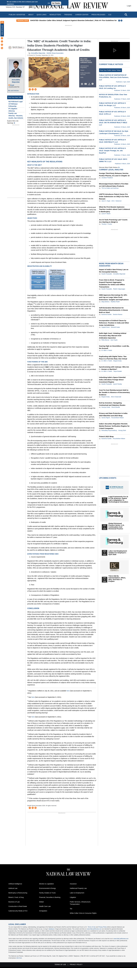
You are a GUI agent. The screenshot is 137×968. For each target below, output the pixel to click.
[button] (114, 50)
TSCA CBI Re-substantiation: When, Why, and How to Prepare (117, 578)
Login (129, 6)
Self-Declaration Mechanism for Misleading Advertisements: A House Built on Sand (113, 310)
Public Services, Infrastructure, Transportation (80, 903)
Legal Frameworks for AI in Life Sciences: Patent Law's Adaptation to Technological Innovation (118, 499)
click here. (19, 958)
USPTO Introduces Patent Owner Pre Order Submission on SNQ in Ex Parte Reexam (114, 196)
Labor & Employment (77, 893)
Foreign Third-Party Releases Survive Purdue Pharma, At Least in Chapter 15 (114, 174)
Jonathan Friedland (107, 178)
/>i (92, 84)
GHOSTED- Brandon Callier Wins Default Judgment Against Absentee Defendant (77, 20)
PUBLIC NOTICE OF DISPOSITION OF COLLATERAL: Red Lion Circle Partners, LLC (114, 77)
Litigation (73, 897)
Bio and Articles (13, 90)
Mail (86, 84)
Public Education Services (85, 73)
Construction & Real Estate (17, 906)
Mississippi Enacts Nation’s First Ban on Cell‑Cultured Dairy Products (113, 185)
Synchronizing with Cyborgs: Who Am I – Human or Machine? (114, 368)
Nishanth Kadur (115, 327)
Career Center (81, 14)
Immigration (43, 911)
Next (121, 20)
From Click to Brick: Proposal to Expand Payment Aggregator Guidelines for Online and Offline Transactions (112, 283)
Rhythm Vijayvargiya (119, 289)
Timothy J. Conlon (106, 224)
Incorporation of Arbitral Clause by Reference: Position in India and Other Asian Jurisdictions (114, 323)
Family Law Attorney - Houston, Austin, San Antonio (15, 115)
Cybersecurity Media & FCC (18, 911)
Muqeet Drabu (117, 361)
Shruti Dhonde (115, 407)
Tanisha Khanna (117, 314)
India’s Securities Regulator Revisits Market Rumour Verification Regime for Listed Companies (114, 426)
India (81, 77)
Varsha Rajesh (105, 417)
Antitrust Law (12, 888)
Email (12, 85)
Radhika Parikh (115, 302)
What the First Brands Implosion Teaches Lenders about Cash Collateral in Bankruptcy (114, 209)
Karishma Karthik (106, 314)
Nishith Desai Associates (55, 53)
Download (89, 84)
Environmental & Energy (47, 888)
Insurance (73, 884)
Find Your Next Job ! (15, 97)
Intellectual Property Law (78, 888)
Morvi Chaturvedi (116, 397)
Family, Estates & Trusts (47, 893)
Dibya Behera (105, 302)
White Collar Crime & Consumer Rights (83, 913)
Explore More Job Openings (12, 122)
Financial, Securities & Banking (49, 897)
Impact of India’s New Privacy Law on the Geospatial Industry (113, 271)
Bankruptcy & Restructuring (17, 893)
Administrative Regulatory (84, 66)
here (68, 691)
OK (49, 3)
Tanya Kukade (117, 371)
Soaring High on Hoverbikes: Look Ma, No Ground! (114, 347)
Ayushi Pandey (117, 384)
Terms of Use (92, 927)
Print (82, 84)
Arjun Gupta (113, 340)
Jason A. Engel (105, 201)
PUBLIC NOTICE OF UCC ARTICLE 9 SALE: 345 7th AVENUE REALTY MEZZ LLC (113, 122)
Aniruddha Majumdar (16, 81)
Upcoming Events (107, 478)
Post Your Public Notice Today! (110, 70)
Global (82, 70)
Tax (71, 909)
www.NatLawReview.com (94, 929)
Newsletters (55, 14)
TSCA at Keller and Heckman (110, 188)
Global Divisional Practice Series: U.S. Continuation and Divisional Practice (116, 526)
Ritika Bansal (105, 340)
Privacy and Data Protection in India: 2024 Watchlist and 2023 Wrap (113, 414)
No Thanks (56, 3)
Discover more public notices (108, 167)
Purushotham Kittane (117, 417)
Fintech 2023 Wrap (106, 436)
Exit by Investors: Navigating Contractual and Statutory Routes (112, 404)
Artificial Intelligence (15, 884)
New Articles (2, 30)
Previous (119, 20)
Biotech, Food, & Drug (16, 897)
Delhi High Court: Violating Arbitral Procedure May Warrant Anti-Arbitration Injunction (112, 335)
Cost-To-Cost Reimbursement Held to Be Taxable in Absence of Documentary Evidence (114, 392)
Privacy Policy (102, 927)
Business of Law (14, 902)
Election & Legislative (46, 884)
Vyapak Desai (105, 327)
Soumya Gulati (105, 407)
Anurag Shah (122, 430)
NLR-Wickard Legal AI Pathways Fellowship (15, 104)
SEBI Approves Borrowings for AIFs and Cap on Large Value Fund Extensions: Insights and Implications (114, 297)
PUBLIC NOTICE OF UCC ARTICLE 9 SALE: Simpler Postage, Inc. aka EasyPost (112, 150)
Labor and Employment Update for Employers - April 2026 (117, 552)
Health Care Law (45, 906)
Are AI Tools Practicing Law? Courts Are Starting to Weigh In (113, 221)
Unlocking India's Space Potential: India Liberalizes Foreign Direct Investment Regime (112, 379)
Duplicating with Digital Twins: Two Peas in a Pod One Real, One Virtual (113, 357)
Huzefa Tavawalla (106, 274)
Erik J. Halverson (116, 201)
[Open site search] (126, 15)
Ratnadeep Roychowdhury (109, 430)
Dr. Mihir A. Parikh (106, 350)
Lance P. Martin (106, 213)
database (51, 929)
